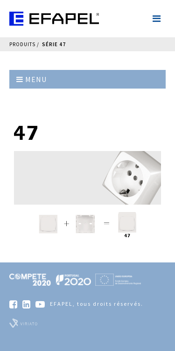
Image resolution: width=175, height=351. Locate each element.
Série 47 (54, 44)
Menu (31, 79)
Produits (22, 44)
